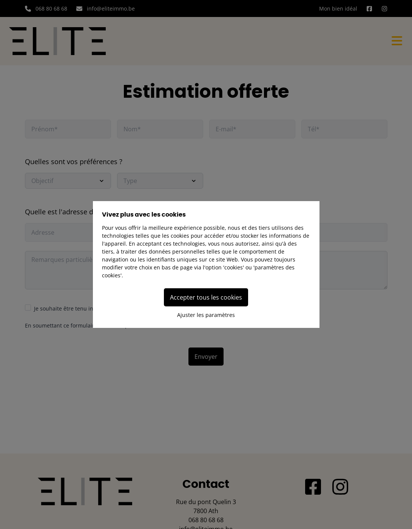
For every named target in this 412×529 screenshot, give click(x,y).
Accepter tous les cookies (206, 297)
